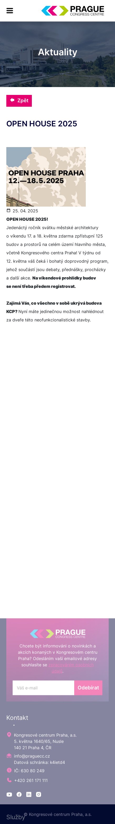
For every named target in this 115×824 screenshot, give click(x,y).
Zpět (19, 100)
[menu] (9, 10)
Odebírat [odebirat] (88, 774)
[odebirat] (43, 774)
